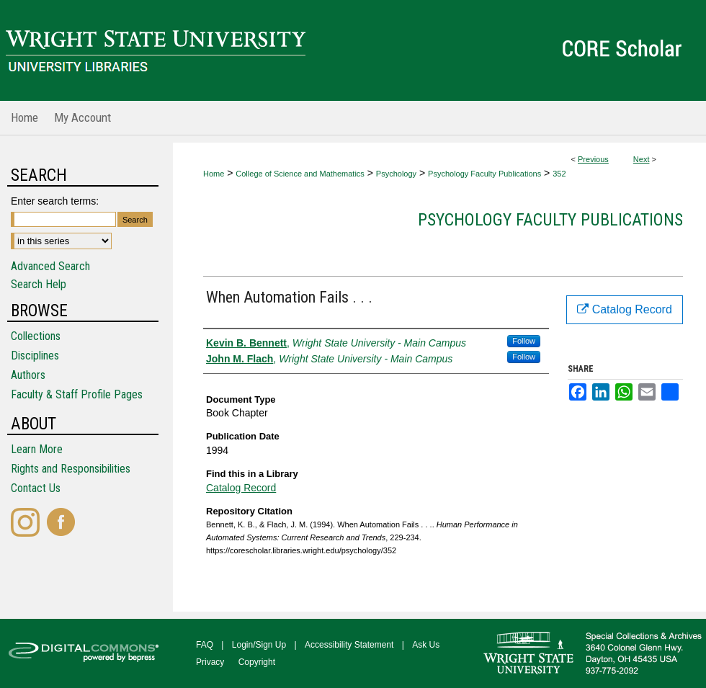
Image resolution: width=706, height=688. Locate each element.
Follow (523, 340)
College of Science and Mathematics (300, 173)
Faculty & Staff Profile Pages (77, 394)
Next (641, 159)
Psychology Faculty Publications (484, 173)
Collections (36, 336)
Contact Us (36, 488)
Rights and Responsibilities (70, 468)
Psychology (396, 173)
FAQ (204, 645)
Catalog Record (241, 487)
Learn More (37, 449)
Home (213, 173)
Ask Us (425, 645)
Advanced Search (50, 266)
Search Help (38, 284)
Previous (593, 159)
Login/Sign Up (259, 645)
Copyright (256, 662)
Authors (28, 375)
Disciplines (35, 355)
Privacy (210, 662)
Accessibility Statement (349, 645)
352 (559, 173)
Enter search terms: (55, 201)
